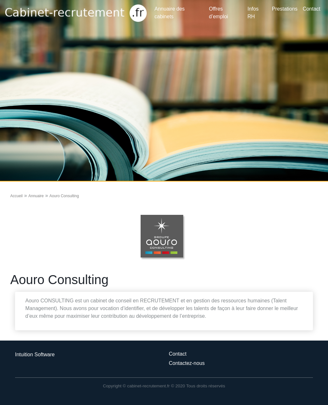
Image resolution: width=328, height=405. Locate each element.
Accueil (16, 196)
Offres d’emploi (218, 12)
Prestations (285, 9)
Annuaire (36, 196)
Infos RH (253, 12)
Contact (311, 9)
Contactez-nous (187, 363)
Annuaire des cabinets (169, 12)
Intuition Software (35, 354)
